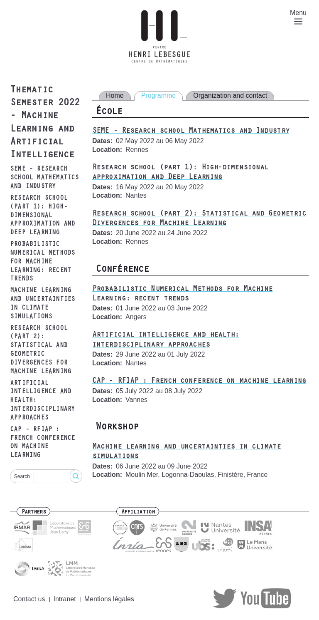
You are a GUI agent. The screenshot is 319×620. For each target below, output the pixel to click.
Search (22, 476)
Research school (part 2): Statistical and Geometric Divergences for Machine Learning (40, 350)
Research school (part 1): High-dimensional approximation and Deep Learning (42, 215)
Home (115, 95)
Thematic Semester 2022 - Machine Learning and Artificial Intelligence (44, 123)
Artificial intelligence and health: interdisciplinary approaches (42, 401)
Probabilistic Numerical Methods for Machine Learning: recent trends (42, 262)
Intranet (64, 599)
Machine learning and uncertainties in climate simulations (42, 304)
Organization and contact (230, 95)
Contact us (29, 599)
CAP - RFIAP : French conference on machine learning (42, 443)
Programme (158, 95)
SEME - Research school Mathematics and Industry (44, 178)
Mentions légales (109, 599)
